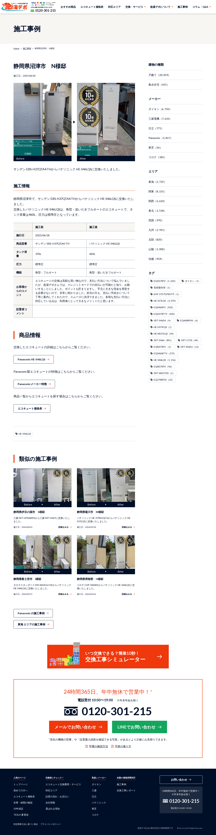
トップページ (21, 784)
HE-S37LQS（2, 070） (165, 300)
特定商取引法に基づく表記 (26, 824)
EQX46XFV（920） (164, 307)
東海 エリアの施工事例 (31, 624)
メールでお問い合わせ (75, 726)
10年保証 (18, 808)
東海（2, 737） (157, 181)
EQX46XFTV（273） (165, 353)
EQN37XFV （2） (163, 346)
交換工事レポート (126, 790)
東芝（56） (155, 147)
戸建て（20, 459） (159, 74)
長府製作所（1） (163, 287)
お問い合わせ (179, 779)
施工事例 (183, 6)
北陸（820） (156, 239)
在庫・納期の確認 (23, 802)
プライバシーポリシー (50, 824)
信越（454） (156, 258)
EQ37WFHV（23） (164, 379)
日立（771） (156, 128)
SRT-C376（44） (190, 340)
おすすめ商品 (68, 6)
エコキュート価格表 (91, 6)
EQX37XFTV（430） (165, 313)
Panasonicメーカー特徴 (32, 384)
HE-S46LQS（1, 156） (165, 360)
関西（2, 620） (157, 201)
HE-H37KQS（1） (163, 327)
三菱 (94, 790)
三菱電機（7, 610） (160, 118)
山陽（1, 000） (157, 249)
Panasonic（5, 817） (160, 137)
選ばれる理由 (53, 808)
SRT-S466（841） (163, 340)
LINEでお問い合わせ (136, 726)
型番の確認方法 (98, 746)
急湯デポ (15, 7)
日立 (94, 796)
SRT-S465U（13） (190, 346)
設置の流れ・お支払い (57, 796)
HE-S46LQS (25, 433)
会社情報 (50, 802)
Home (16, 48)
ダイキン (96, 784)
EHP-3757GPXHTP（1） (167, 294)
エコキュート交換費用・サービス (63, 784)
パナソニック (99, 802)
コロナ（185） (157, 157)
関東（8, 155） (157, 191)
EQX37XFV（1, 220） (165, 281)
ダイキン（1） (192, 281)
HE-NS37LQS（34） (164, 333)
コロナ (95, 814)
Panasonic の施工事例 (31, 613)
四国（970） (156, 220)
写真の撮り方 (123, 746)
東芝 (94, 808)
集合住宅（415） (158, 84)
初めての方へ (21, 790)
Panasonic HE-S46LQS (31, 359)
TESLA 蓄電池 (21, 814)
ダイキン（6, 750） (160, 109)
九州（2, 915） (157, 229)
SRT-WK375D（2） (164, 373)
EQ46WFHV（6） (189, 320)
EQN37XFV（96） (163, 366)
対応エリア (114, 6)
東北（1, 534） (157, 210)
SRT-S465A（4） (163, 320)
